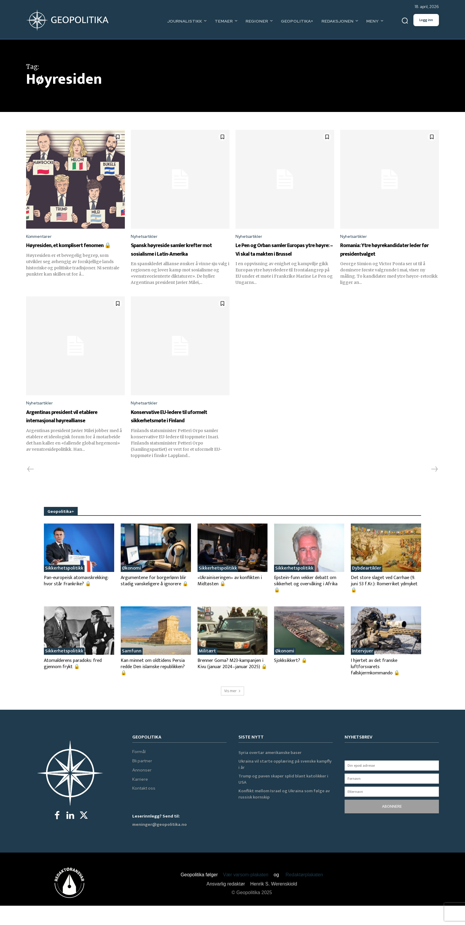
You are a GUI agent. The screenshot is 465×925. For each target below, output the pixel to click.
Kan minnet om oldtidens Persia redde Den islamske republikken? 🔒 (153, 686)
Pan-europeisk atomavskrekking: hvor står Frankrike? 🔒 (76, 600)
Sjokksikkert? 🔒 (290, 680)
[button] (404, 20)
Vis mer (232, 710)
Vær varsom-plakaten (245, 894)
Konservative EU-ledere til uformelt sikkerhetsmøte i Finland (174, 431)
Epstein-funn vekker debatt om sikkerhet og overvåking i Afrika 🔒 (305, 603)
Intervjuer (362, 670)
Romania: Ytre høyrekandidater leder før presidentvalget (382, 254)
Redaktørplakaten (304, 894)
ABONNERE (392, 826)
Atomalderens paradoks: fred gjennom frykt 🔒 (73, 683)
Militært (207, 670)
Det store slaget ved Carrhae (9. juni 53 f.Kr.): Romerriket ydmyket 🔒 (384, 603)
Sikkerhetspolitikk (64, 587)
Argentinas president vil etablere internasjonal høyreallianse (65, 431)
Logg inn (426, 20)
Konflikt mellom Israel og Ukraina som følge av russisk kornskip (284, 813)
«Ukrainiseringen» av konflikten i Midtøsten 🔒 (230, 600)
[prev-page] (30, 488)
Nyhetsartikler (146, 237)
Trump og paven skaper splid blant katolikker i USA (283, 799)
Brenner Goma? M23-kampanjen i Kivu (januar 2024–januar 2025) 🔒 (232, 683)
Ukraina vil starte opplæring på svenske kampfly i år (285, 784)
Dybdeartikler (366, 587)
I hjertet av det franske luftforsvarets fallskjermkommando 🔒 (375, 686)
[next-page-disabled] (434, 488)
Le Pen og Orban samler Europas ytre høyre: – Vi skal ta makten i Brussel (284, 254)
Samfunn (131, 670)
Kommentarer (41, 237)
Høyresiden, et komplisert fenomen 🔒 (69, 250)
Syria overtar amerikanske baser (270, 772)
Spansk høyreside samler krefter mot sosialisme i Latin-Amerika (179, 254)
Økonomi (131, 587)
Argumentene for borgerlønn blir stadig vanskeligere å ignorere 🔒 (154, 600)
